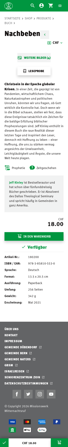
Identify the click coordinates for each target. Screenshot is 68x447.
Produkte (44, 18)
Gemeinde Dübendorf (21, 347)
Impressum (13, 341)
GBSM (9, 365)
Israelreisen (14, 371)
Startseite (12, 18)
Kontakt (11, 335)
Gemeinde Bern (16, 353)
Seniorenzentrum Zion (22, 377)
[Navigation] (60, 6)
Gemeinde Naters (18, 359)
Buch (8, 23)
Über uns (11, 329)
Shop (28, 18)
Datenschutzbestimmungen (26, 383)
